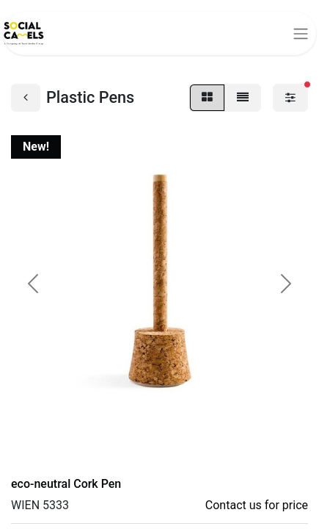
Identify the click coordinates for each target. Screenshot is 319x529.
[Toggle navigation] (300, 33)
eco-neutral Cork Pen (66, 484)
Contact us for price (256, 505)
